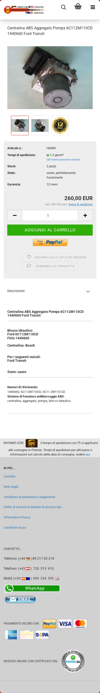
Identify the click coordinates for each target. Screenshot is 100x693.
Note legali (11, 487)
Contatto (9, 476)
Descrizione (16, 291)
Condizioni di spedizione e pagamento (29, 497)
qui (88, 454)
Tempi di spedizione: (21, 155)
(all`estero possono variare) (63, 159)
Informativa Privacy (17, 517)
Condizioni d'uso (15, 527)
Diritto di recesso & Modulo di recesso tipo (33, 507)
